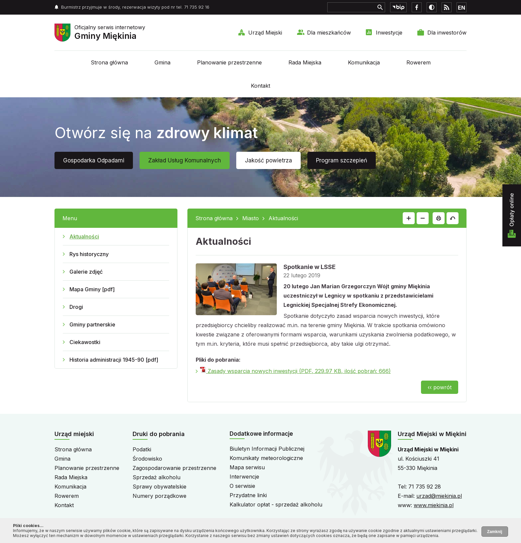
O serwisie (242, 486)
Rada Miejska (304, 62)
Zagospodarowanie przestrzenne (174, 468)
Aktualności (84, 236)
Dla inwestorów (447, 32)
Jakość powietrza (268, 160)
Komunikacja (364, 62)
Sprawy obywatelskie (159, 486)
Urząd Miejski (265, 32)
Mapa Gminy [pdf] (92, 289)
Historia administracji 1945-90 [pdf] (113, 359)
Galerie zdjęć (86, 271)
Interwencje (244, 476)
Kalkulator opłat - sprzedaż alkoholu (276, 504)
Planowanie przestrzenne (229, 62)
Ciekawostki (84, 342)
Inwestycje (389, 32)
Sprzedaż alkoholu (156, 477)
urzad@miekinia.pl (439, 496)
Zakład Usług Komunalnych (184, 160)
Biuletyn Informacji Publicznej (267, 448)
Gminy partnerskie (92, 324)
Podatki (142, 449)
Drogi (76, 307)
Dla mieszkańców (329, 32)
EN (461, 7)
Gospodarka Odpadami (93, 160)
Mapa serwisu (247, 467)
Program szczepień (341, 160)
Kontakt (260, 85)
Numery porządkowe (159, 496)
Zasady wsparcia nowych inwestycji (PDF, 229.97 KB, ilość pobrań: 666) (295, 371)
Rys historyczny (89, 254)
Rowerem (418, 62)
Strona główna (109, 62)
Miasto (250, 218)
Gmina (162, 62)
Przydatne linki (248, 495)
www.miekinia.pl (434, 505)
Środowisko (147, 458)
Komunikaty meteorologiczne (266, 458)
